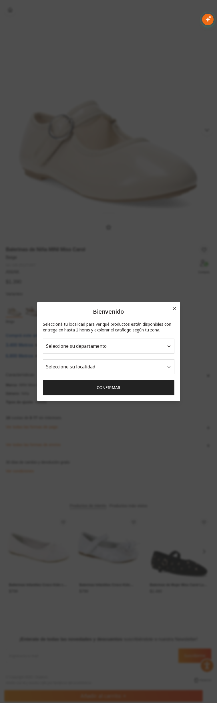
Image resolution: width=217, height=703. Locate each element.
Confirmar (108, 387)
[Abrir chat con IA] (208, 19)
